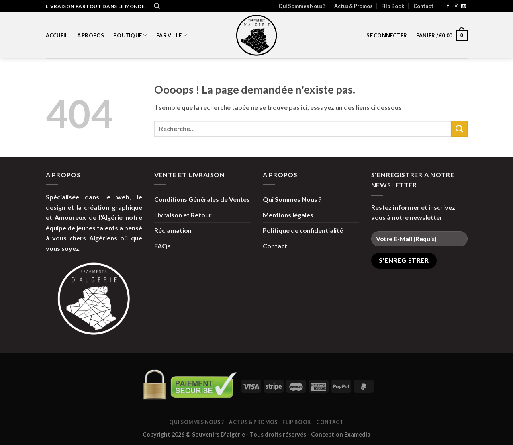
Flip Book (392, 6)
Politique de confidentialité (303, 230)
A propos (90, 35)
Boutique (130, 35)
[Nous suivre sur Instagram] (456, 6)
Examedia (357, 434)
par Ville (171, 35)
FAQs (162, 246)
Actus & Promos (353, 6)
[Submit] (459, 129)
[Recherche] (157, 6)
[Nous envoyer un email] (463, 6)
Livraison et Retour (183, 215)
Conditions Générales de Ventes (202, 199)
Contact (423, 6)
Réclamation (173, 230)
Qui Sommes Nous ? (301, 6)
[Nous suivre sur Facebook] (448, 6)
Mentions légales (288, 215)
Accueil (57, 35)
